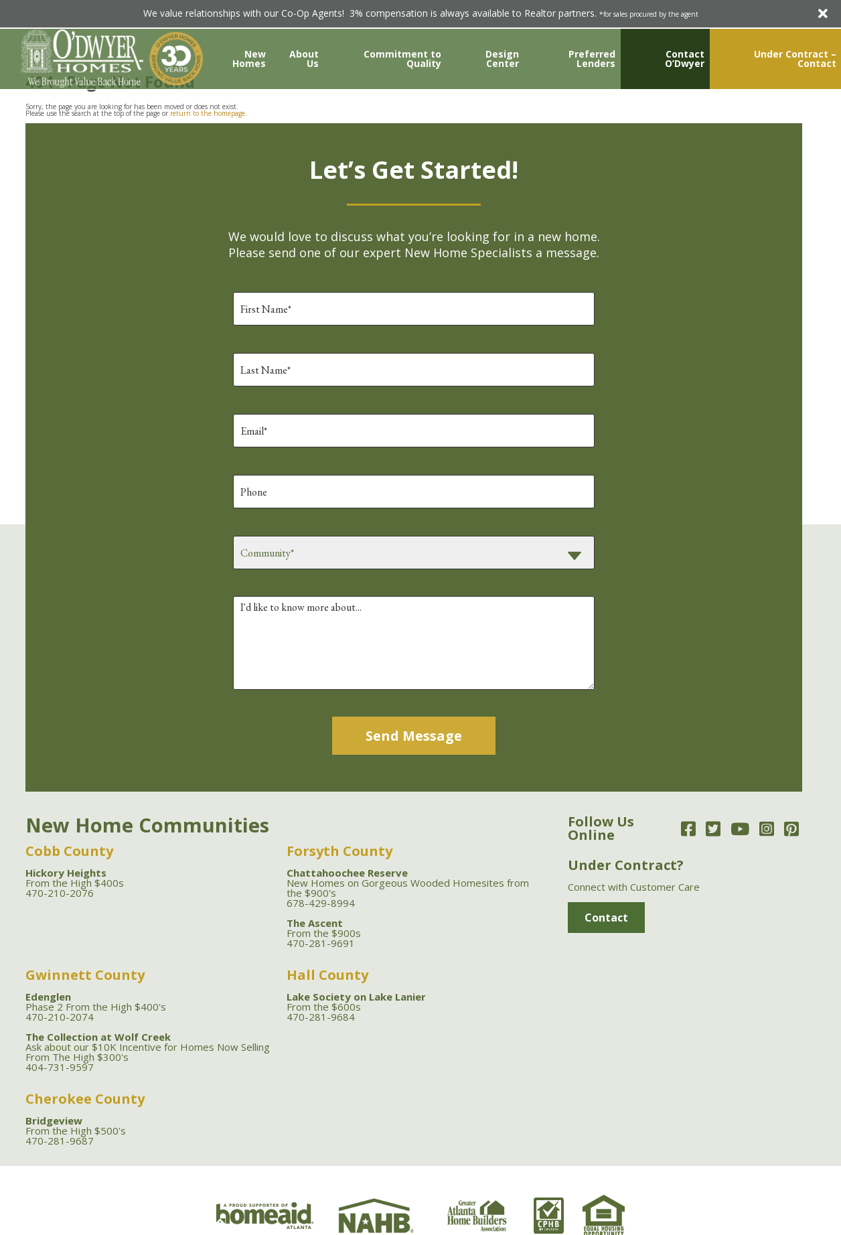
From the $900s (324, 928)
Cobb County (69, 851)
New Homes (249, 59)
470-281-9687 (59, 1140)
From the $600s (356, 1001)
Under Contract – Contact (795, 59)
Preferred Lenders (591, 59)
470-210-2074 (59, 1016)
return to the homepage (207, 113)
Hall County (327, 975)
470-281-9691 (321, 943)
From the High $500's (75, 1125)
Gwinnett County (85, 975)
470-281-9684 (321, 1016)
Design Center (502, 59)
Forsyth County (339, 851)
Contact (606, 917)
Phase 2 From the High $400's (95, 1001)
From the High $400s (74, 877)
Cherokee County (85, 1099)
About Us (304, 59)
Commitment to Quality (402, 59)
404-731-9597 (59, 1067)
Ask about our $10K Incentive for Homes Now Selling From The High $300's (147, 1047)
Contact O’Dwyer (684, 59)
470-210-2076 (59, 892)
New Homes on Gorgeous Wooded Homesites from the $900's (408, 882)
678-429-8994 (321, 903)
